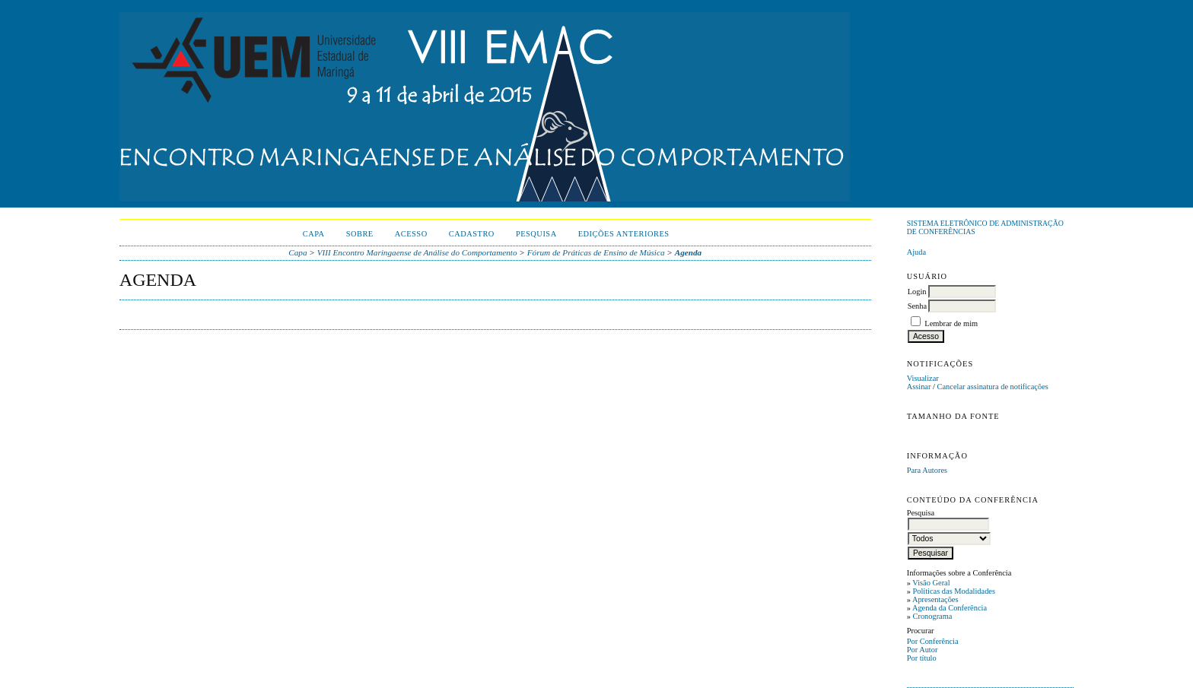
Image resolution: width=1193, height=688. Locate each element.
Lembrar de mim (951, 323)
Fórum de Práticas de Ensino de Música (596, 252)
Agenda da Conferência (949, 608)
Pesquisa (536, 234)
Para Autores (927, 470)
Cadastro (472, 234)
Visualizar (923, 378)
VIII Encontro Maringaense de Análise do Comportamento (417, 252)
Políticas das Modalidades (953, 591)
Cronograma (932, 616)
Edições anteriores (624, 234)
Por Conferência (933, 641)
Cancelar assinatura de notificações (992, 386)
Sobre (360, 234)
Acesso (411, 234)
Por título (922, 658)
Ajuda (916, 252)
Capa (314, 234)
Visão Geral (931, 583)
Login (917, 291)
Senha (917, 306)
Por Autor (922, 649)
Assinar (919, 386)
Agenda (688, 252)
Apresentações (935, 599)
